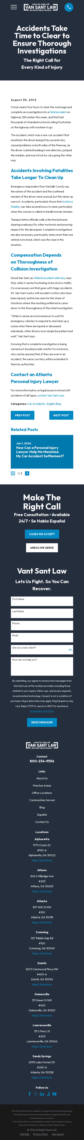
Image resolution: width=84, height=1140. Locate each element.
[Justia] (48, 1094)
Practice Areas (42, 785)
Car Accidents (36, 404)
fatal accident (58, 112)
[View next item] (27, 473)
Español (42, 814)
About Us (42, 778)
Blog (42, 807)
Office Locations (42, 793)
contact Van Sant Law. (51, 395)
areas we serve (42, 547)
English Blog (53, 404)
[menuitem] (24, 1134)
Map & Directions (42, 860)
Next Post (61, 415)
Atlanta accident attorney (49, 278)
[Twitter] (36, 1094)
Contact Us (42, 822)
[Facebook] (30, 1094)
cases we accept (42, 534)
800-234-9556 (42, 761)
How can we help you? (24, 659)
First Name (18, 599)
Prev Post (22, 415)
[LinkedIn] (42, 1094)
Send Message (42, 722)
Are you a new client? (24, 647)
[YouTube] (54, 1094)
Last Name (18, 611)
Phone (16, 623)
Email (15, 635)
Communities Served (42, 800)
